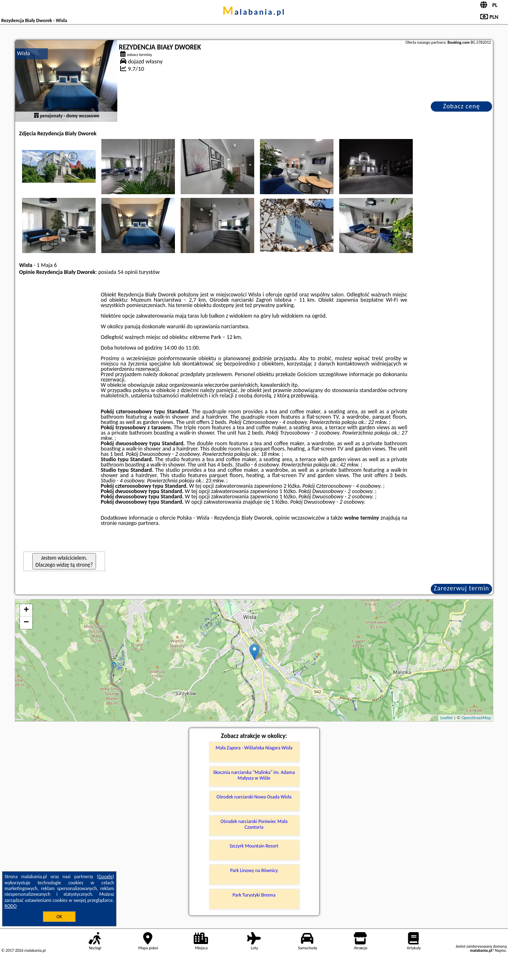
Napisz (500, 950)
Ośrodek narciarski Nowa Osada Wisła (254, 797)
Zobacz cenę (461, 106)
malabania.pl (253, 12)
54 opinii (128, 272)
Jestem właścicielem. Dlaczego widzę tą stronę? (64, 561)
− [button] (26, 623)
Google (105, 876)
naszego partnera (138, 523)
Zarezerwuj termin (461, 588)
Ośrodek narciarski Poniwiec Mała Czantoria (254, 824)
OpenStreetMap (476, 717)
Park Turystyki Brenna (254, 895)
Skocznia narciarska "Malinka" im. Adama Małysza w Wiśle (254, 775)
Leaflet (446, 717)
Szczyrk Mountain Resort (254, 846)
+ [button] (26, 610)
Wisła (23, 53)
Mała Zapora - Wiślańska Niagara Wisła (253, 748)
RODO (10, 906)
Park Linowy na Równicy (254, 870)
